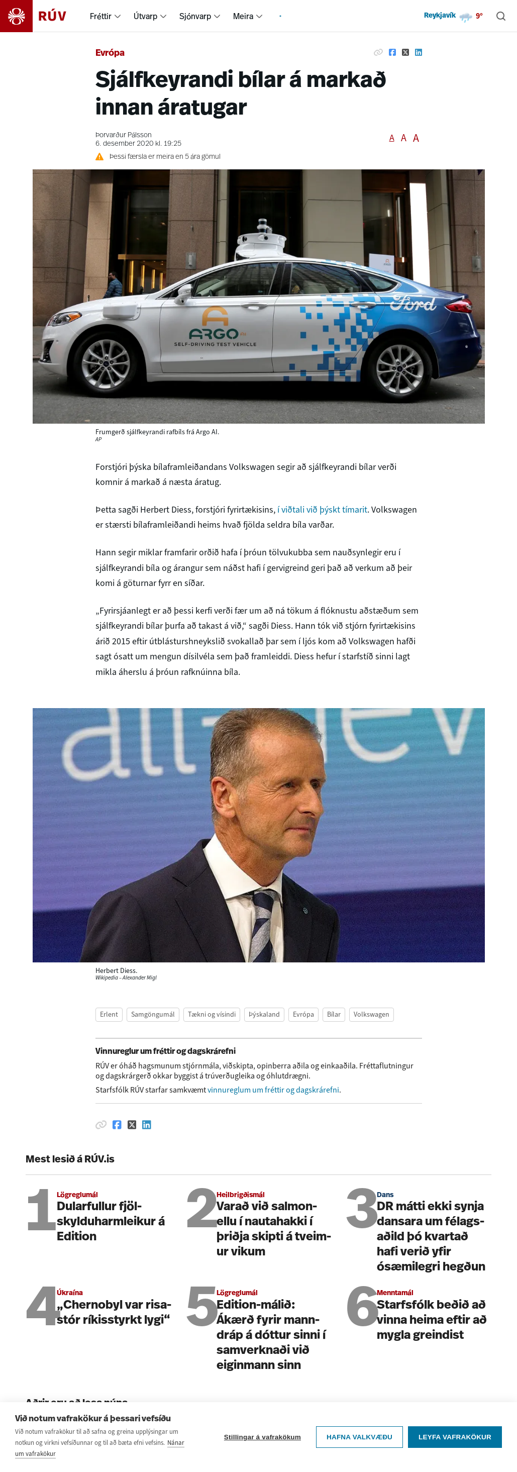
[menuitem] (118, 16)
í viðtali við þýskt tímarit (322, 510)
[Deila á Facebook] (392, 52)
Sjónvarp (195, 16)
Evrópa (110, 53)
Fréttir (101, 16)
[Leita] (501, 16)
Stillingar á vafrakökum (262, 1442)
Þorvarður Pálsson (123, 135)
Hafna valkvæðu (359, 1442)
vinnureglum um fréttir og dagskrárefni (273, 1090)
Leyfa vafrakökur (455, 1442)
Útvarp (145, 16)
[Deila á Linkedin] (418, 52)
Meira (243, 16)
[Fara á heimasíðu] (42, 16)
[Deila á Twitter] (405, 52)
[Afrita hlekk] (378, 52)
